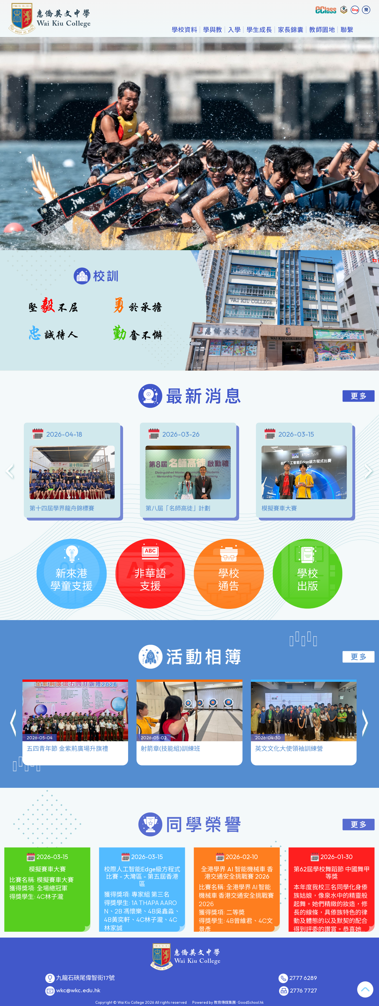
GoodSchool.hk (251, 1002)
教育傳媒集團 (225, 1002)
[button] (13, 700)
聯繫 (347, 29)
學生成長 (259, 29)
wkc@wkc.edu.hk (78, 990)
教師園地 (322, 29)
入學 (234, 29)
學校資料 (184, 29)
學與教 (212, 29)
